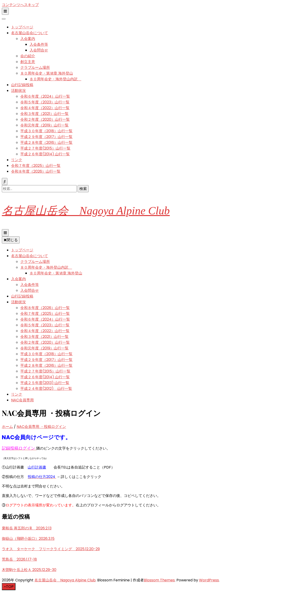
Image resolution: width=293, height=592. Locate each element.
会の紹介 (27, 56)
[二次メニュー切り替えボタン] (5, 11)
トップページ (22, 27)
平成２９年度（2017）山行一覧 (46, 136)
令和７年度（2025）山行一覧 (35, 165)
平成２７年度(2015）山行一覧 (45, 148)
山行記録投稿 (22, 84)
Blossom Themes (159, 580)
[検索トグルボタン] (4, 181)
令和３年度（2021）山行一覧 (44, 113)
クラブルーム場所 (35, 67)
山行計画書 (37, 467)
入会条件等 (39, 44)
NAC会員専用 (22, 400)
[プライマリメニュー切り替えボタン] (5, 232)
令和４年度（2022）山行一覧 (44, 108)
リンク (16, 159)
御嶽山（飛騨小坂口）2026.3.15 (28, 538)
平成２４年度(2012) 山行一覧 (46, 388)
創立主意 (27, 61)
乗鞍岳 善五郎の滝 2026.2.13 (26, 528)
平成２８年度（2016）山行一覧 (46, 142)
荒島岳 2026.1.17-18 (19, 559)
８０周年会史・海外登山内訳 (55, 79)
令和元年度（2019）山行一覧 (44, 125)
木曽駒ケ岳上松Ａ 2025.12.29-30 (29, 569)
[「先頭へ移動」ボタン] (8, 586)
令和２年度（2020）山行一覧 (45, 119)
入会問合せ (39, 50)
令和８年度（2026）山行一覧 (35, 171)
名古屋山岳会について (29, 33)
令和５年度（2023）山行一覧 (44, 102)
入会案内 (27, 38)
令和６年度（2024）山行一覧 (45, 96)
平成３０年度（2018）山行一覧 (46, 131)
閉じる (11, 240)
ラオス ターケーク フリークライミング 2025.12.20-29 (51, 549)
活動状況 (18, 90)
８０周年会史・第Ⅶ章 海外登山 (46, 73)
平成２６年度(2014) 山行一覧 (45, 154)
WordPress (209, 580)
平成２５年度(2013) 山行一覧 (44, 382)
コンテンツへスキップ (20, 4)
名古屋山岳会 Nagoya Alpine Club (86, 210)
